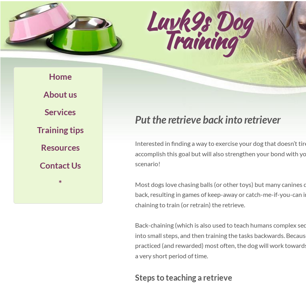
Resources (60, 147)
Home (60, 76)
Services (60, 112)
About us (60, 94)
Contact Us (60, 165)
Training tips (60, 130)
